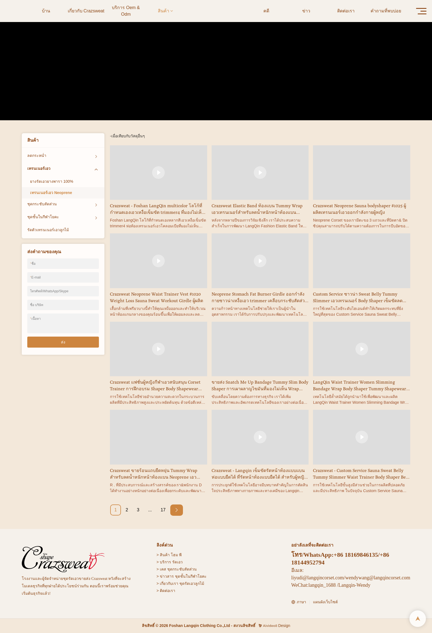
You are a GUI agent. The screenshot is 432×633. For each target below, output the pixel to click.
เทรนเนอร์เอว (206, 83)
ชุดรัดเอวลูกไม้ (191, 583)
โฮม (174, 555)
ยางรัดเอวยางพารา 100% (51, 181)
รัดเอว (177, 562)
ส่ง (63, 342)
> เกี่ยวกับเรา (167, 583)
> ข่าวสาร (165, 576)
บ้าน (172, 83)
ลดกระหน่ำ (36, 155)
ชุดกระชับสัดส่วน (42, 204)
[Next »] (176, 510)
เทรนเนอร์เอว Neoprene (242, 83)
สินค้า (185, 83)
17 (163, 510)
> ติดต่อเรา (165, 590)
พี (180, 555)
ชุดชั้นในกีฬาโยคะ (43, 217)
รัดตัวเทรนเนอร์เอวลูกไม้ (48, 230)
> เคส (161, 569)
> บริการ (163, 562)
